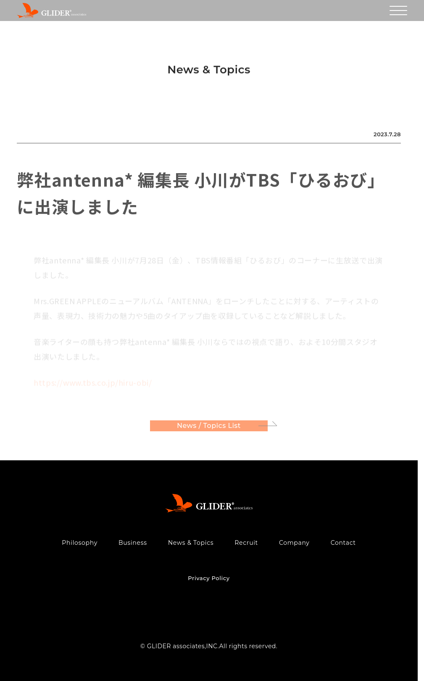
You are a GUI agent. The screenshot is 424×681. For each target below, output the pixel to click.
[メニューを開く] (398, 10)
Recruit (246, 542)
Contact (343, 542)
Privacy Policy (208, 578)
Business (133, 542)
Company (294, 542)
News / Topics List (209, 427)
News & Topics (191, 542)
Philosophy (79, 542)
